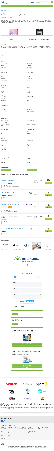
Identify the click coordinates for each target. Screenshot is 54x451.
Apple (9, 428)
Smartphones (30, 428)
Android (38, 428)
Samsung (9, 436)
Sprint (2, 431)
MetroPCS (2, 436)
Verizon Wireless (3, 428)
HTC (8, 431)
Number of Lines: (27, 274)
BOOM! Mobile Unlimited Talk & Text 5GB (12, 228)
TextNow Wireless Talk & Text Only (10, 204)
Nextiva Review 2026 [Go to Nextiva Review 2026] (25, 249)
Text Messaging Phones (32, 432)
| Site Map (48, 443)
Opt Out (51, 443)
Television (22, 429)
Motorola (9, 434)
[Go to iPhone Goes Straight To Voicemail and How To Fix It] (15, 245)
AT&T (2, 429)
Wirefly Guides (44, 427)
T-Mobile (2, 432)
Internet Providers (24, 428)
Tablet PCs (16, 429)
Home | (27, 443)
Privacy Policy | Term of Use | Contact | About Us (37, 443)
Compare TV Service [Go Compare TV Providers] (27, 365)
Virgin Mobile (3, 434)
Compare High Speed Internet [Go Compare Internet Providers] (27, 367)
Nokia (9, 435)
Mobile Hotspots (16, 428)
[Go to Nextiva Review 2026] (26, 245)
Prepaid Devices (30, 429)
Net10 (2, 435)
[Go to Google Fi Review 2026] (47, 245)
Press (38, 2)
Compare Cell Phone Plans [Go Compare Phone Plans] (27, 343)
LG (8, 432)
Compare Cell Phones (5, 10)
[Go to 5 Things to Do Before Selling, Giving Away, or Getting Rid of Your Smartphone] (36, 245)
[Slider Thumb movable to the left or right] (19, 285)
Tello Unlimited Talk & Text (8, 192)
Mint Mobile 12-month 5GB (8, 180)
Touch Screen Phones (31, 431)
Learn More (15, 313)
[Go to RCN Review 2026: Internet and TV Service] (5, 245)
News (36, 2)
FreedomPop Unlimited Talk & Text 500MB (10, 217)
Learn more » (3, 50)
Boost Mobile (3, 438)
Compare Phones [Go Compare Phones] (27, 345)
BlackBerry (9, 429)
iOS (37, 431)
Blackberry (39, 429)
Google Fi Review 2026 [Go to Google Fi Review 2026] (47, 249)
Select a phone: (27, 261)
